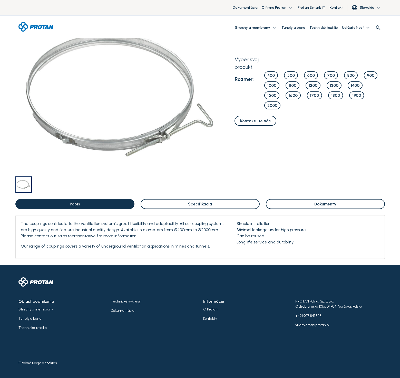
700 (331, 75)
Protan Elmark (312, 7)
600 (311, 75)
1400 (355, 85)
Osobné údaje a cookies (37, 363)
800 (351, 75)
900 (370, 75)
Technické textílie (323, 27)
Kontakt (336, 7)
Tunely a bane (293, 27)
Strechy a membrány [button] (256, 28)
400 (271, 75)
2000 (272, 105)
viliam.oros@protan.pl (312, 325)
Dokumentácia (245, 7)
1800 (335, 95)
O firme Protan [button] (278, 8)
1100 (292, 85)
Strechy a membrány (35, 309)
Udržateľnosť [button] (356, 28)
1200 (313, 85)
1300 (334, 85)
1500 (271, 95)
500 (291, 75)
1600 (293, 95)
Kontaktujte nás (255, 120)
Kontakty (210, 318)
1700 (314, 95)
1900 (356, 95)
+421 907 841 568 (308, 316)
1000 (271, 85)
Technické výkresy (126, 301)
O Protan (210, 309)
